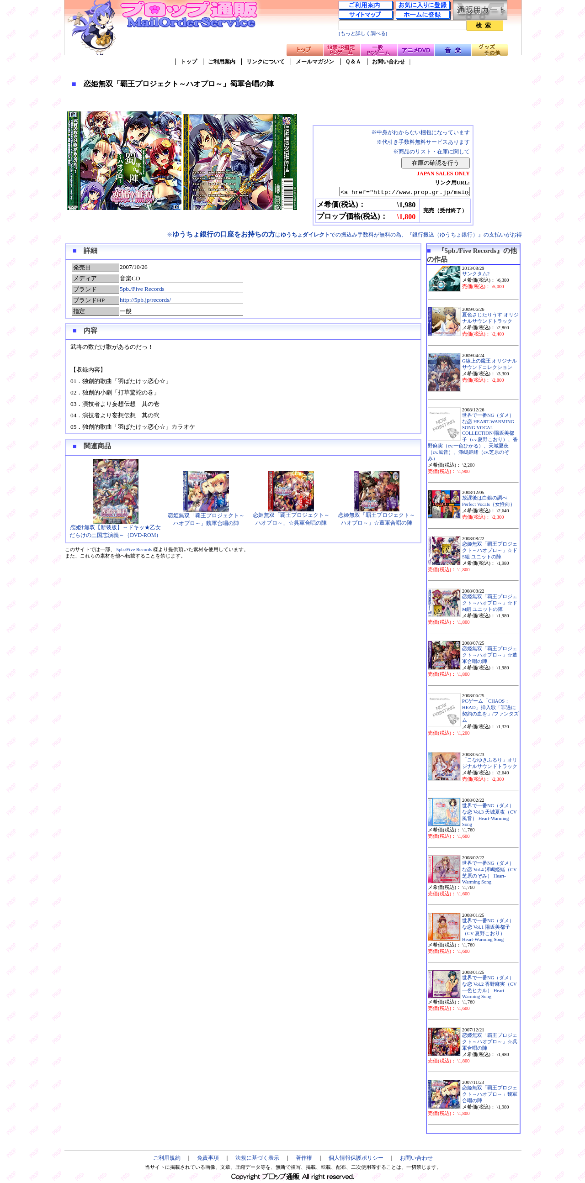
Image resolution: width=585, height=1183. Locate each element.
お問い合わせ (388, 61)
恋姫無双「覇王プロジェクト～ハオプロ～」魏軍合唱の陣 (206, 518)
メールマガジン (315, 61)
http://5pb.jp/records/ (145, 301)
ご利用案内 (221, 61)
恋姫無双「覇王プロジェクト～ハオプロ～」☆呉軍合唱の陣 (291, 517)
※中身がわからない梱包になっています (420, 132)
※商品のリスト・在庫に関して (431, 151)
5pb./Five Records (142, 290)
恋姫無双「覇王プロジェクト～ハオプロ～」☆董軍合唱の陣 (376, 517)
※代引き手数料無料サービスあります (423, 142)
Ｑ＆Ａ (353, 61)
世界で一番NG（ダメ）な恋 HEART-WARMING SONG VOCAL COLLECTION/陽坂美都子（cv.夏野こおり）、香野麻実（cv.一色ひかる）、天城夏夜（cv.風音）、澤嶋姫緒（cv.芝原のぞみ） (473, 438)
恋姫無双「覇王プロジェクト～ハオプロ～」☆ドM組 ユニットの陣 (489, 604)
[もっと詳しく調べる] (363, 33)
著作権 (304, 1159)
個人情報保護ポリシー (356, 1159)
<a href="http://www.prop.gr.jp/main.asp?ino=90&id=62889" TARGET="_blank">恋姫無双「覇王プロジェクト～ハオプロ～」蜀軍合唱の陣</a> (396, 192)
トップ (189, 61)
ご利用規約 (167, 1159)
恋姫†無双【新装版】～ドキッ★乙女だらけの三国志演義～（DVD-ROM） (115, 530)
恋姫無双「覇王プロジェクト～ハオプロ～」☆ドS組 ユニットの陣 (489, 552)
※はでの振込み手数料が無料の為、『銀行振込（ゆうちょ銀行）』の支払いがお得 (344, 236)
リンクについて (265, 61)
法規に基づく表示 (257, 1159)
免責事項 (208, 1159)
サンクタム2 (475, 275)
